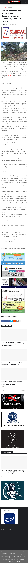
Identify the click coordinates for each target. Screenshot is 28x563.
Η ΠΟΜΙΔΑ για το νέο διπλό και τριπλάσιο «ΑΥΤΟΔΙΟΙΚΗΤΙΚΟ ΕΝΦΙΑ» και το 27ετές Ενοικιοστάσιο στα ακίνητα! (11, 383)
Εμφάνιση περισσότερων (21, 325)
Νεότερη (4, 390)
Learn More (12, 561)
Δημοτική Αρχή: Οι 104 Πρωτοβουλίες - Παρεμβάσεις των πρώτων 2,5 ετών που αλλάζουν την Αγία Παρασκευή (13, 344)
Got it (18, 561)
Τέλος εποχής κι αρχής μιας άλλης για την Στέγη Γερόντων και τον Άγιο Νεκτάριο (13, 473)
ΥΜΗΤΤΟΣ (13, 316)
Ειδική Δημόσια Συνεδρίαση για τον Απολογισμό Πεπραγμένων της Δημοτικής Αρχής (13, 363)
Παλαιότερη (23, 390)
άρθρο (9, 75)
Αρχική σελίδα (4, 7)
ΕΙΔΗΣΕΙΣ (10, 7)
